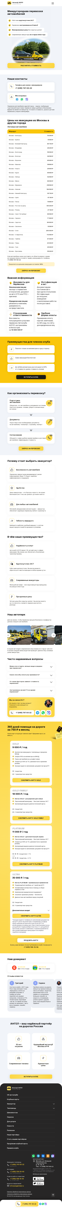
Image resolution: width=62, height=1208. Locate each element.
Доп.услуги (11, 1121)
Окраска (10, 1117)
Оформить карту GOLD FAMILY (31, 818)
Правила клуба (13, 1148)
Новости (10, 1126)
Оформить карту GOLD (31, 780)
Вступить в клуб (31, 377)
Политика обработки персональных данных (19, 1191)
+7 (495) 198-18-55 (17, 1179)
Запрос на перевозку (31, 270)
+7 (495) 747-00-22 (23, 88)
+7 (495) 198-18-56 (31, 947)
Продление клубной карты (17, 1143)
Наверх (53, 1195)
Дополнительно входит (21, 910)
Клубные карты (13, 1099)
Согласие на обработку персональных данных (19, 1194)
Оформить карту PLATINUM (31, 864)
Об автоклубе (12, 1095)
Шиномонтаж (12, 1112)
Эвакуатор (11, 1104)
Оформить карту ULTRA (31, 916)
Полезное (11, 1130)
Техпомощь (11, 1108)
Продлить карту (31, 940)
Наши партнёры (13, 1135)
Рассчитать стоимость (31, 65)
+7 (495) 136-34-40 (17, 1171)
